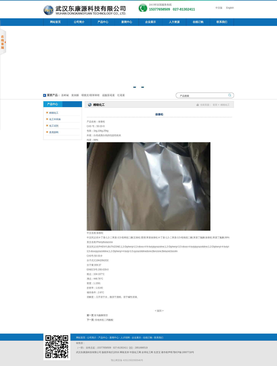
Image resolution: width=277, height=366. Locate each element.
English (230, 7)
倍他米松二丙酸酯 (104, 320)
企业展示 (150, 22)
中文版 (218, 7)
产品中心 (103, 22)
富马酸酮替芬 (101, 315)
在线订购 (198, 22)
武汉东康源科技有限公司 (89, 352)
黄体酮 (75, 95)
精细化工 (53, 113)
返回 (159, 310)
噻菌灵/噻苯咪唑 (90, 95)
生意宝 (157, 352)
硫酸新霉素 (108, 95)
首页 (215, 105)
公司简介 (79, 22)
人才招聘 (125, 337)
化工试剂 (53, 125)
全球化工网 (147, 352)
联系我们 (222, 22)
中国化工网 (135, 352)
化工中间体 (55, 119)
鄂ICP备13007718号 (183, 352)
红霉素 (121, 95)
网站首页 (55, 22)
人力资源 (174, 22)
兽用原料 (53, 132)
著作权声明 (167, 352)
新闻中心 (126, 22)
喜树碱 (65, 95)
